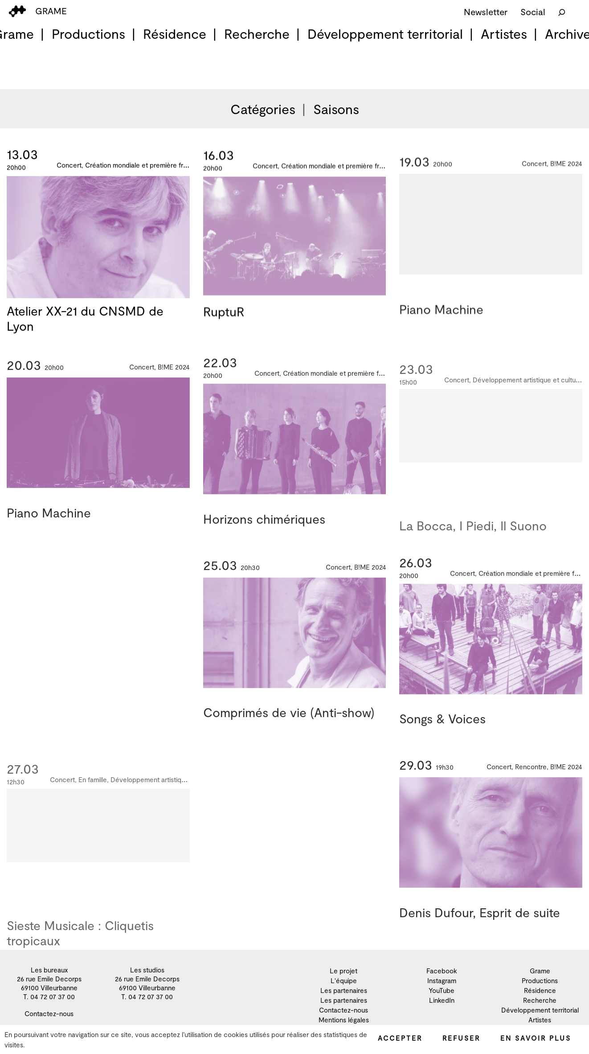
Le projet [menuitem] (343, 971)
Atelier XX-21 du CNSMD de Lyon (85, 319)
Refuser (461, 1038)
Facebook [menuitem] (441, 971)
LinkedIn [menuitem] (441, 1000)
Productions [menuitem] (88, 33)
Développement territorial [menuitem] (385, 33)
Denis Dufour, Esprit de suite (479, 920)
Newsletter (485, 11)
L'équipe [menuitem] (344, 980)
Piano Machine (441, 318)
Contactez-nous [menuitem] (49, 1013)
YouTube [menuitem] (441, 990)
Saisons (336, 109)
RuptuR (223, 314)
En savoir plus (535, 1038)
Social (532, 11)
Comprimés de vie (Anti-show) (289, 720)
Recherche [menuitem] (257, 33)
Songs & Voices (442, 726)
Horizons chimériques (264, 526)
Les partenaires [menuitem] (343, 990)
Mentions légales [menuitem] (344, 1020)
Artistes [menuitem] (504, 33)
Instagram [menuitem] (441, 980)
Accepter (400, 1038)
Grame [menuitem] (540, 971)
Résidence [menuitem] (174, 33)
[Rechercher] (561, 11)
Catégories (262, 109)
